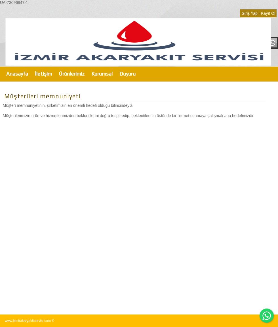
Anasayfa (17, 74)
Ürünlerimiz (72, 74)
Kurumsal (102, 74)
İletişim (43, 74)
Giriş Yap (249, 13)
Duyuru (127, 74)
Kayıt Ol (268, 13)
